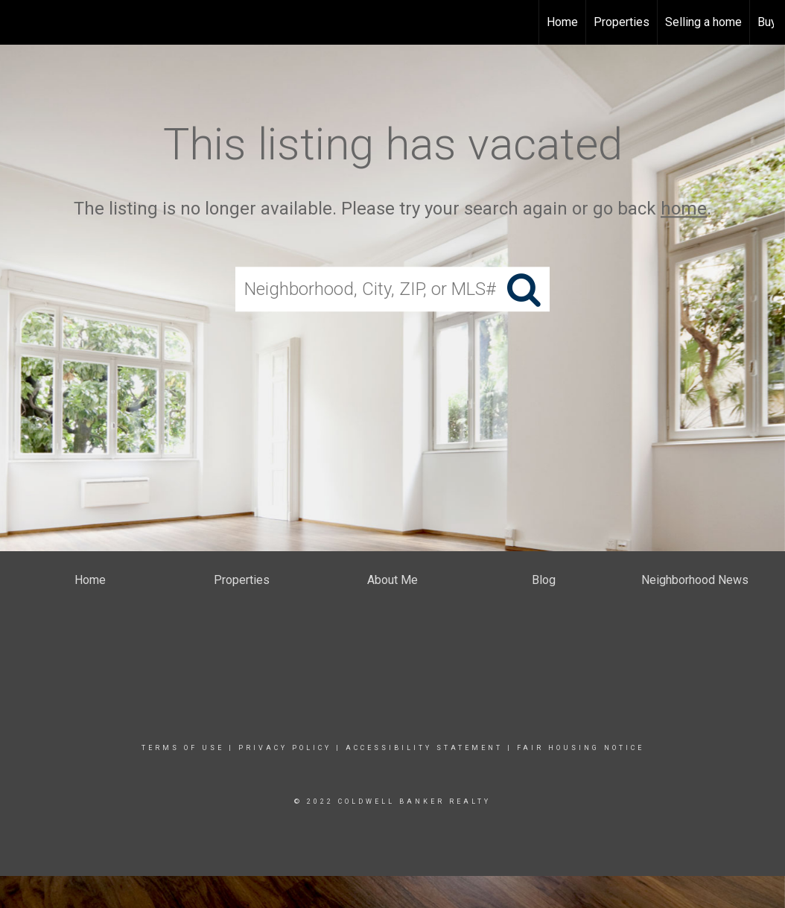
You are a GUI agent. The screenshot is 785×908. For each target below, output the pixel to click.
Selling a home (703, 22)
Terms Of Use (183, 748)
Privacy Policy (284, 748)
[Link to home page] (19, 22)
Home (562, 22)
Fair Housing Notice (580, 748)
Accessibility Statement (424, 748)
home (684, 208)
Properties (621, 22)
